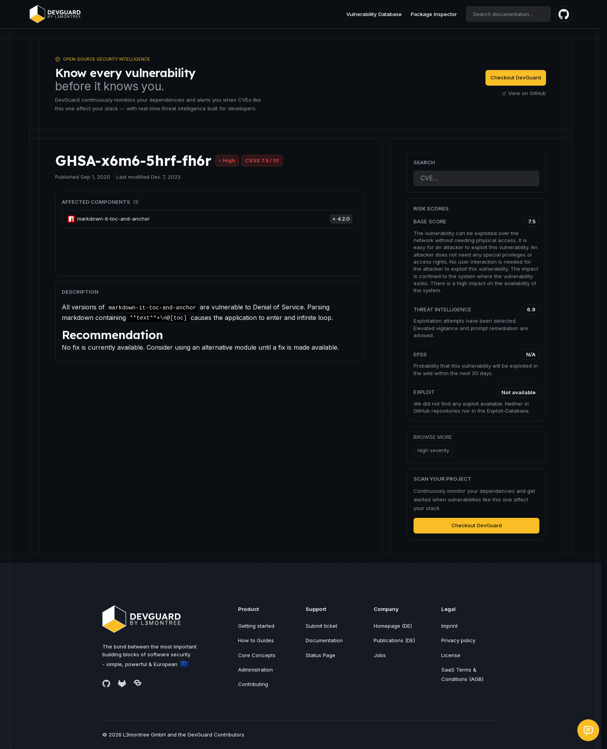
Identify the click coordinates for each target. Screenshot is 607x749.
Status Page (320, 655)
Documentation (324, 640)
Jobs (380, 655)
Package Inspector (434, 14)
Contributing (253, 684)
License (450, 655)
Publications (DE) (394, 640)
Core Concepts (257, 655)
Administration (255, 669)
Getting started (256, 626)
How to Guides (256, 640)
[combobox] (508, 14)
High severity (433, 450)
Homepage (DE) (393, 626)
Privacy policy (458, 640)
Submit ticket (321, 626)
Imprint (449, 626)
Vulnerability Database (374, 14)
